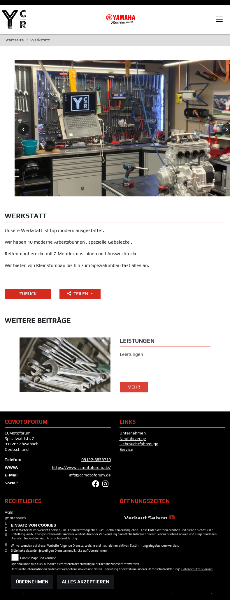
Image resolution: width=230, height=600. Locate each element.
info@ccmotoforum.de (90, 475)
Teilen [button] (78, 293)
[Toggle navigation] (219, 19)
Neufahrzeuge (133, 438)
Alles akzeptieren (85, 582)
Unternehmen (133, 433)
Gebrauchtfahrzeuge (139, 443)
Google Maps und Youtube (38, 558)
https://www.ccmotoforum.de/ (81, 467)
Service (126, 449)
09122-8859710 (96, 459)
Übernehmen (32, 582)
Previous (23, 129)
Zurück (28, 293)
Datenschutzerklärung (61, 538)
